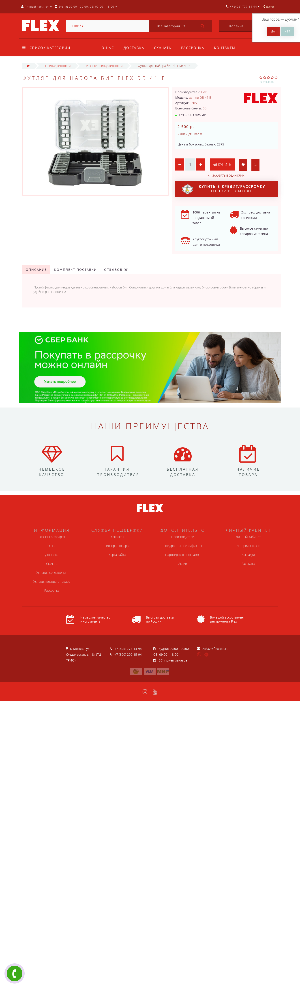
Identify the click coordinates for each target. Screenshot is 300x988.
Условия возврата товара (51, 581)
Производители (182, 537)
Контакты (224, 47)
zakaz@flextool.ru (215, 649)
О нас (107, 47)
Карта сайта (117, 555)
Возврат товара (117, 546)
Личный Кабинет (248, 537)
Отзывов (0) (116, 269)
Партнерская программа (182, 555)
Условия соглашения (51, 572)
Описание (36, 269)
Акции (182, 563)
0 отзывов (267, 82)
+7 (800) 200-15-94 (128, 654)
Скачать (162, 47)
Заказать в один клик (228, 175)
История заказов (248, 546)
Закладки (248, 555)
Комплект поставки (75, 269)
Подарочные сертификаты (183, 546)
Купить (222, 164)
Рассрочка (192, 47)
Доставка (134, 47)
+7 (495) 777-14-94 (128, 649)
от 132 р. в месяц (223, 189)
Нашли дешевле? (190, 134)
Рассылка (248, 563)
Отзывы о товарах (52, 537)
